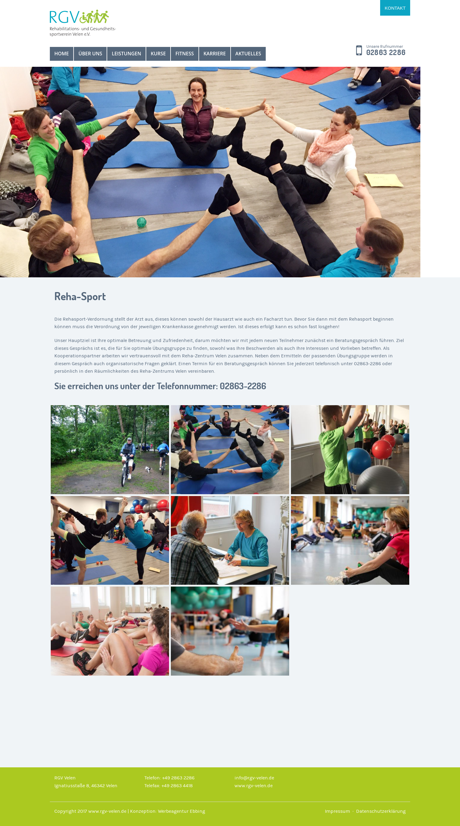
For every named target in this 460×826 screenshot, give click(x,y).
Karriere (215, 53)
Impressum (337, 811)
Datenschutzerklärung (381, 811)
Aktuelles (248, 53)
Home (61, 53)
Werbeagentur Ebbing (181, 811)
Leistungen (126, 53)
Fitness (184, 53)
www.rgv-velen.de (254, 785)
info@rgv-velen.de (254, 778)
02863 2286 (386, 53)
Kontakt (395, 8)
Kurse (158, 53)
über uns (90, 53)
